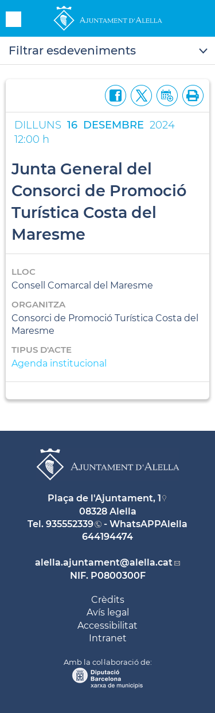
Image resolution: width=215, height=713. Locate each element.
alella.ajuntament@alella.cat (104, 562)
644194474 (107, 536)
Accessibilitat (107, 625)
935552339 (69, 524)
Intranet (108, 638)
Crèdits (107, 599)
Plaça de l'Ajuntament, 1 (104, 498)
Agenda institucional (59, 363)
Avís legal (108, 612)
